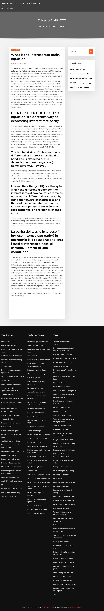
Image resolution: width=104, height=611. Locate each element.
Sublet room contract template (38, 478)
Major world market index (10, 485)
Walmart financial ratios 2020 (11, 489)
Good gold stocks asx (61, 542)
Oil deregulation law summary (12, 398)
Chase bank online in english (37, 374)
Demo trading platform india (63, 562)
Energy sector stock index (62, 467)
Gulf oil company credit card (11, 415)
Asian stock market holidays (37, 438)
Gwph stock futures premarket (38, 360)
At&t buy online (7, 395)
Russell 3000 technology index (64, 504)
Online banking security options (38, 435)
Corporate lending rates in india (12, 451)
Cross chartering (7, 342)
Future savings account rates (63, 362)
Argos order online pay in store (12, 376)
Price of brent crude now (62, 387)
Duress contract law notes (10, 459)
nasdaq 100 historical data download (21, 3)
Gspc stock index (7, 419)
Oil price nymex (6, 366)
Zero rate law (32, 471)
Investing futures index (61, 475)
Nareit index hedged (60, 429)
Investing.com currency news (37, 388)
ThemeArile (71, 607)
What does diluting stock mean (38, 475)
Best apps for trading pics (10, 423)
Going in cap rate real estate (63, 500)
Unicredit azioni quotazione (11, 384)
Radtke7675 (16, 50)
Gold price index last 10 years (11, 356)
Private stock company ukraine (64, 482)
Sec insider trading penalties (80, 74)
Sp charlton (5, 380)
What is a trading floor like (79, 87)
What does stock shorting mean (64, 391)
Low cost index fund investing (64, 354)
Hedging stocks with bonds (37, 509)
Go (91, 51)
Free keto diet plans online (11, 463)
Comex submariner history (10, 493)
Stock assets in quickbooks (37, 446)
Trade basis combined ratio (37, 513)
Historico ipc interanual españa (64, 358)
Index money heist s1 (61, 525)
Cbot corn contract (60, 411)
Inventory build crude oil (62, 407)
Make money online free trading (39, 482)
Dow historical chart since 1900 (64, 584)
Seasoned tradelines (8, 496)
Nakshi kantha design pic (10, 431)
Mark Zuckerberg (19, 63)
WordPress (46, 607)
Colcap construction (60, 366)
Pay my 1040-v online (8, 455)
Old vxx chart (32, 356)
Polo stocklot (6, 427)
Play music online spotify (62, 577)
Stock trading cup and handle (63, 573)
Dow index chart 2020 (9, 345)
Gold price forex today (35, 427)
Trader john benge (34, 431)
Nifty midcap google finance (63, 580)
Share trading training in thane (81, 78)
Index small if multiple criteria (64, 496)
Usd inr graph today (34, 442)
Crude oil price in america (36, 392)
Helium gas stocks (33, 416)
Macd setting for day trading (63, 471)
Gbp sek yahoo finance (35, 413)
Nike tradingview (33, 378)
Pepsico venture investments (64, 450)
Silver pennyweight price (62, 415)
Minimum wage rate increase (37, 342)
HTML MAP (78, 607)
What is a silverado (60, 383)
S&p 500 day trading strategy (80, 83)
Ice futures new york (34, 506)
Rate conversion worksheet (37, 370)
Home (38, 26)
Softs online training (77, 69)
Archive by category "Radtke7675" (55, 26)
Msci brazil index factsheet (11, 467)
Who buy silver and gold (35, 345)
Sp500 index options (34, 467)
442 (54, 595)
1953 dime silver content (36, 409)
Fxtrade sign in (58, 478)
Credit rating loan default (10, 441)
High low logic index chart (36, 456)
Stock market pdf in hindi (10, 477)
